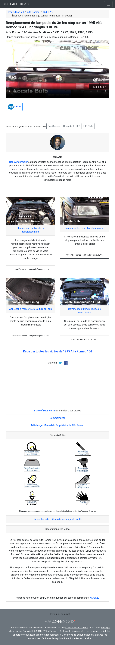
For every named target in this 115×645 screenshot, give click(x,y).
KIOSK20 (94, 597)
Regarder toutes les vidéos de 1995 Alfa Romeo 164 (57, 351)
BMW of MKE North (44, 410)
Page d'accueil (16, 12)
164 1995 (48, 12)
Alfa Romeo (33, 12)
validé (14, 107)
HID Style (88, 126)
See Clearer (54, 126)
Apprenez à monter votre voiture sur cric (30, 309)
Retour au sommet (60, 614)
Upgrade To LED (71, 126)
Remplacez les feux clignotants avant (84, 228)
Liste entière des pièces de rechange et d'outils (57, 519)
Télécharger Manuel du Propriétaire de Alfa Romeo (57, 425)
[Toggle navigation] (108, 4)
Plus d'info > (99, 86)
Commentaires (57, 418)
